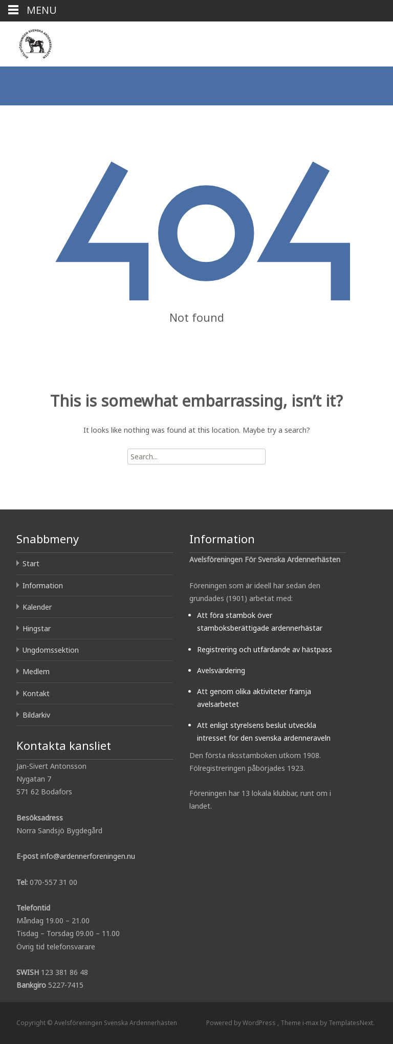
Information (43, 585)
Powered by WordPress (241, 1022)
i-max (311, 1022)
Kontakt (36, 693)
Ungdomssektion (51, 650)
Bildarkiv (36, 715)
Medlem (36, 671)
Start (31, 563)
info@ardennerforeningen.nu (87, 856)
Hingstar (37, 628)
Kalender (37, 607)
